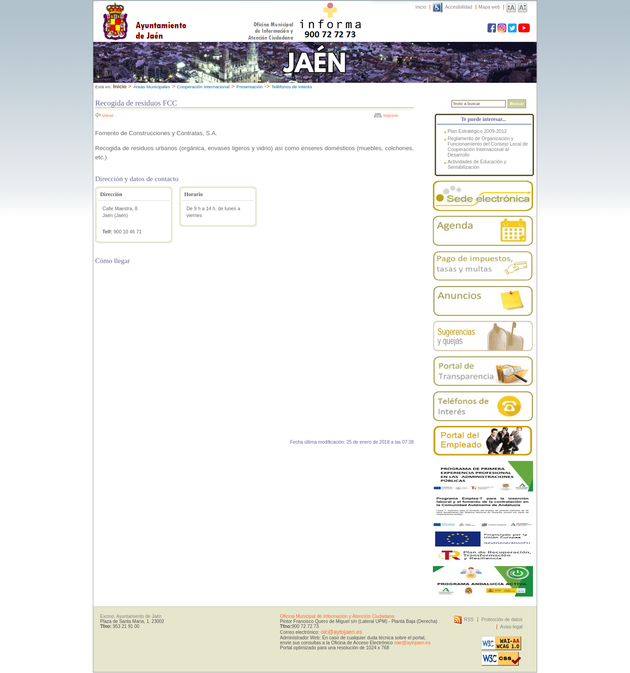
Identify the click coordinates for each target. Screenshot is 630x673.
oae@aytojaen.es (412, 642)
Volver (108, 115)
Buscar (517, 103)
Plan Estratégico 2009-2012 (477, 131)
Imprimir (390, 115)
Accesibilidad (458, 7)
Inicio (421, 7)
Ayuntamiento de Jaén (184, 12)
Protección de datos (502, 619)
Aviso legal (511, 626)
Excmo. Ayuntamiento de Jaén (131, 616)
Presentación (249, 86)
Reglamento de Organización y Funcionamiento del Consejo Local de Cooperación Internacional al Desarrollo (487, 146)
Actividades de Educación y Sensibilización (476, 164)
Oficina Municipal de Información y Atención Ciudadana (337, 616)
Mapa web (489, 7)
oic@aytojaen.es (341, 632)
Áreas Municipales (151, 86)
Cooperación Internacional (203, 86)
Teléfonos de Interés (291, 86)
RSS (468, 619)
